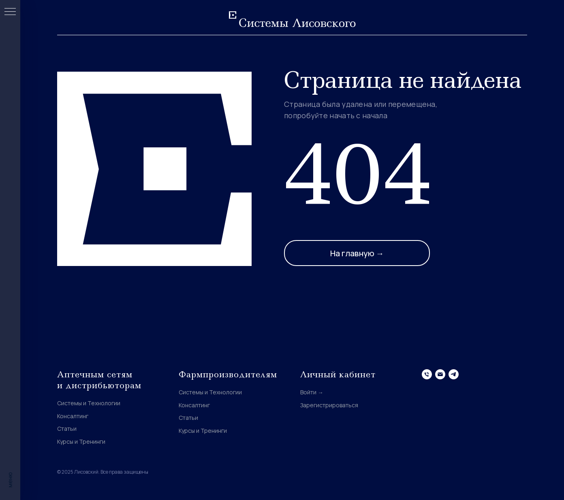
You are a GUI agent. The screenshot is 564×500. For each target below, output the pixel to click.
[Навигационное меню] (10, 12)
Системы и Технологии (88, 403)
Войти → (311, 392)
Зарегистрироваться (329, 405)
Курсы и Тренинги (81, 441)
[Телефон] (427, 374)
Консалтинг (72, 416)
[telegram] (454, 374)
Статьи (67, 428)
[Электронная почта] (440, 374)
